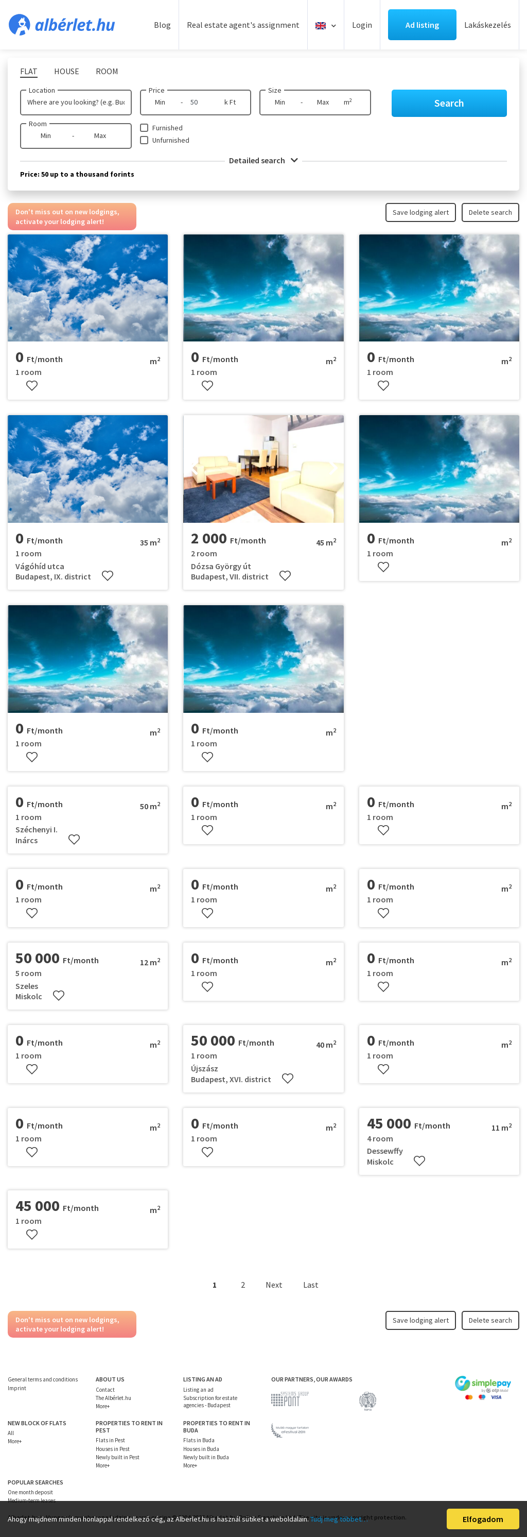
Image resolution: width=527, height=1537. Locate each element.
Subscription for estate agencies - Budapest (210, 1401)
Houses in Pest (113, 1449)
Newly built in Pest (117, 1457)
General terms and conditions (43, 1379)
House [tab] (66, 71)
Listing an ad (198, 1389)
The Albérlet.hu (113, 1398)
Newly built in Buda (206, 1457)
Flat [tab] (29, 71)
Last (311, 1284)
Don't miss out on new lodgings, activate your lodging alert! (67, 216)
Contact (105, 1389)
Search (449, 102)
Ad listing (422, 25)
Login (362, 25)
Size (275, 90)
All (11, 1433)
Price (157, 90)
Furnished (167, 127)
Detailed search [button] (263, 160)
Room (38, 123)
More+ (103, 1406)
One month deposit (30, 1492)
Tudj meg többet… (339, 1519)
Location (42, 90)
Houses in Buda (201, 1449)
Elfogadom (483, 1519)
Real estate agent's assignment (243, 25)
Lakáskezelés (487, 25)
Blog (162, 25)
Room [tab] (107, 71)
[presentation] (193, 469)
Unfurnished (170, 140)
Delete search (490, 212)
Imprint (17, 1388)
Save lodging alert (421, 212)
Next (274, 1284)
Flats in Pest (110, 1440)
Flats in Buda (199, 1440)
